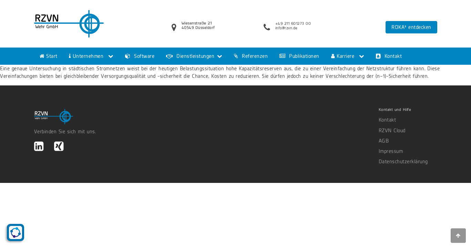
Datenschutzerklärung (403, 161)
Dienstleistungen (190, 56)
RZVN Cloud (392, 130)
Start (49, 56)
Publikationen (299, 56)
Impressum (391, 151)
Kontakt (389, 56)
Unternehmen (86, 56)
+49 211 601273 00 (293, 23)
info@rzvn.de (286, 27)
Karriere (343, 56)
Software (139, 56)
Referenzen (251, 56)
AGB (384, 141)
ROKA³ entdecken (411, 27)
